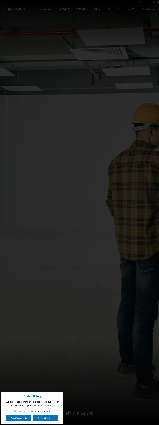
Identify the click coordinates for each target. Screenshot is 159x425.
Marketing (48, 411)
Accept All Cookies (19, 417)
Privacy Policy (47, 405)
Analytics (35, 411)
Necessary (22, 411)
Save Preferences (45, 417)
